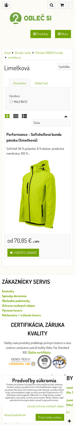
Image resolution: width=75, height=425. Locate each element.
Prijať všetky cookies (49, 417)
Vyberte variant (23, 253)
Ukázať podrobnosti (15, 415)
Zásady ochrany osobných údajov (45, 406)
